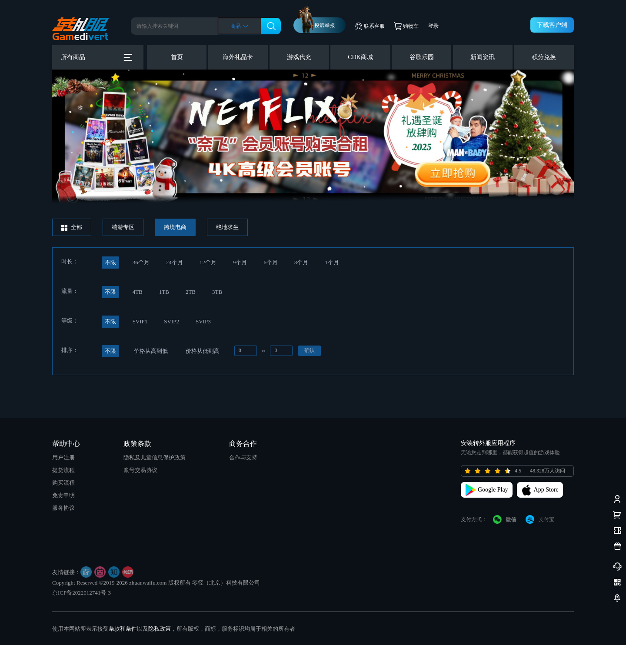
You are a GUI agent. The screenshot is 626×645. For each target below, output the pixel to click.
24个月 (174, 262)
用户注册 (63, 457)
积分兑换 (544, 57)
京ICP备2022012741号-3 (81, 592)
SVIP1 (140, 321)
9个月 (240, 262)
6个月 (270, 262)
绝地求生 (227, 227)
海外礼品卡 (238, 57)
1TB (164, 292)
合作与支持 (243, 457)
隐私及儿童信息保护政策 (154, 457)
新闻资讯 (482, 57)
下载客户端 (552, 25)
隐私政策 (159, 628)
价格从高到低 (151, 351)
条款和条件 (123, 628)
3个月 (301, 262)
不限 (110, 262)
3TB (217, 292)
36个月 (141, 262)
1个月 (332, 262)
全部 (71, 227)
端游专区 (123, 227)
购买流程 (63, 482)
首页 (177, 57)
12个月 (208, 262)
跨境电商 (175, 227)
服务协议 (63, 508)
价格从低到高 (203, 351)
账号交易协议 (140, 470)
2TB (191, 292)
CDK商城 (360, 57)
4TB (138, 292)
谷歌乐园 (422, 57)
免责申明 (63, 495)
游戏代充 (299, 57)
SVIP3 (203, 321)
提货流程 (63, 470)
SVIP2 (171, 321)
